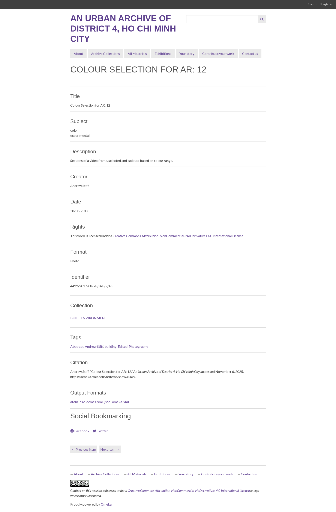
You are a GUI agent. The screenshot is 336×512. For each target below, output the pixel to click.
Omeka (106, 504)
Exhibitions (163, 53)
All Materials (137, 53)
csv (82, 402)
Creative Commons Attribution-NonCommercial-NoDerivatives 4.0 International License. (178, 236)
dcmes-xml (94, 402)
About (78, 53)
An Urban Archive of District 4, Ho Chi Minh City (123, 29)
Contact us (250, 53)
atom (74, 402)
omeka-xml (120, 402)
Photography (138, 346)
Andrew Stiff (94, 346)
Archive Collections (105, 53)
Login (312, 4)
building (111, 346)
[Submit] (262, 19)
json (107, 402)
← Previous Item (84, 449)
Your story (186, 53)
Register (326, 4)
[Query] (222, 19)
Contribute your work (218, 53)
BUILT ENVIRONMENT (88, 318)
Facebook (79, 431)
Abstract (77, 346)
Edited (123, 346)
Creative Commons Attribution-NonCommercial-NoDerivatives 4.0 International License (189, 490)
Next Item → (109, 449)
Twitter (100, 431)
